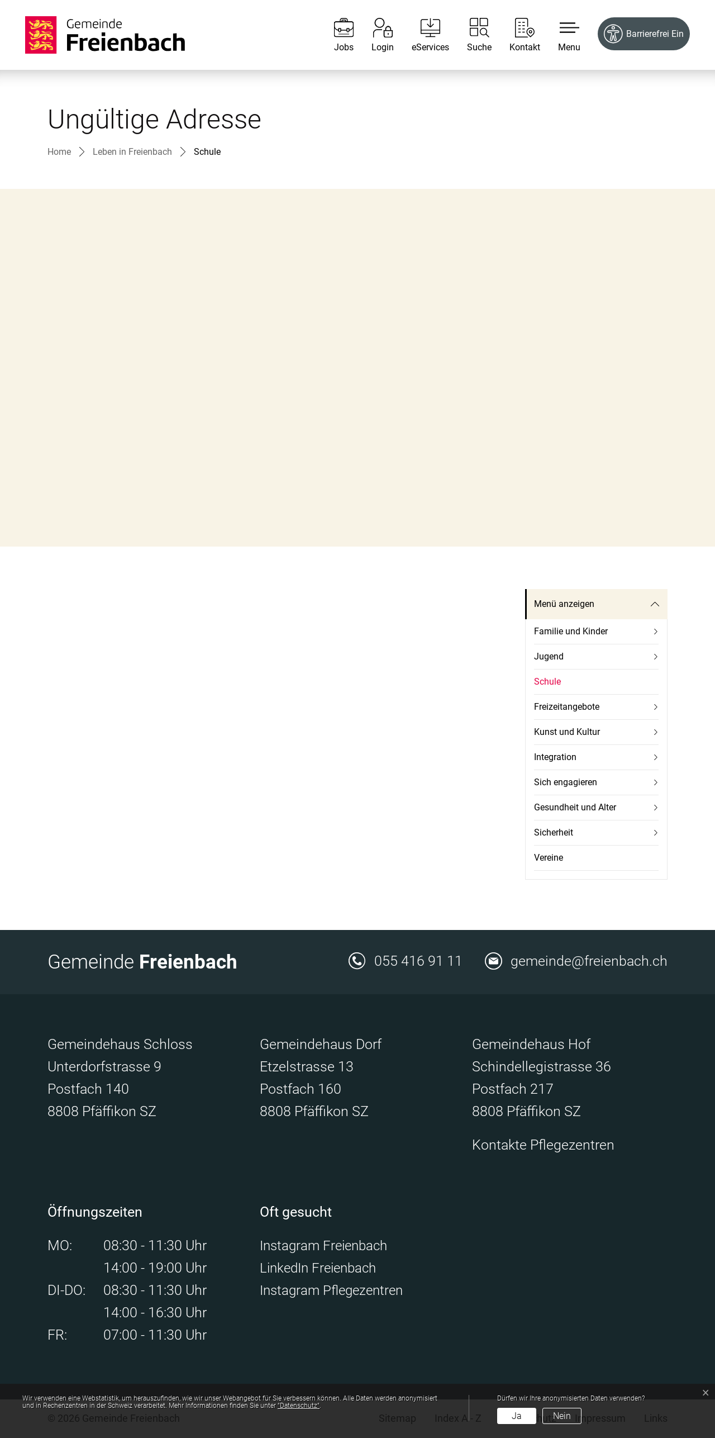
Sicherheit (553, 832)
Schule (560, 685)
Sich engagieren (565, 782)
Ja (517, 1416)
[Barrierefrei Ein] (644, 33)
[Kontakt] (516, 35)
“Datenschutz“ (299, 1405)
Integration (555, 757)
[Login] (374, 35)
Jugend (549, 656)
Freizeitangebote (566, 706)
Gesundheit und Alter (575, 807)
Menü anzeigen (564, 604)
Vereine (548, 857)
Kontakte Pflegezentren (543, 1145)
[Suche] (471, 35)
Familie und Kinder (571, 631)
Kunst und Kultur (567, 732)
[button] (561, 35)
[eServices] (422, 35)
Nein (562, 1416)
